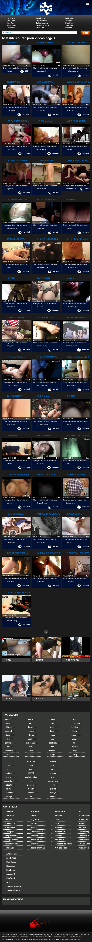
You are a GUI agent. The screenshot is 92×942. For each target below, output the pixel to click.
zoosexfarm (10, 781)
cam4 (54, 739)
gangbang (32, 743)
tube (76, 743)
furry (76, 755)
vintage (10, 797)
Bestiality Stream (36, 848)
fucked (54, 751)
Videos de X (58, 811)
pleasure (32, 785)
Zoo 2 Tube (9, 858)
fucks (32, 727)
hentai (38, 149)
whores (32, 735)
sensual (9, 464)
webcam (10, 719)
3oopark (68, 21)
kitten (32, 751)
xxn (17, 228)
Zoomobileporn (11, 890)
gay (10, 765)
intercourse (11, 228)
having (13, 110)
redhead (73, 385)
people (9, 503)
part (10, 723)
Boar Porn (69, 18)
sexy (32, 755)
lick (54, 765)
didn (72, 110)
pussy (76, 735)
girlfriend (10, 743)
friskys (54, 793)
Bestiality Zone (35, 840)
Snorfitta (69, 25)
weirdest (70, 149)
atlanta (10, 785)
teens (32, 747)
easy (8, 346)
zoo (75, 189)
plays (76, 751)
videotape (43, 385)
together (10, 189)
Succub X (9, 874)
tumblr (39, 189)
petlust (10, 773)
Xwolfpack (40, 18)
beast (8, 581)
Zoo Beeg (9, 870)
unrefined (69, 189)
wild (68, 385)
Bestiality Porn (42, 25)
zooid (68, 464)
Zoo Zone (11, 21)
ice (32, 797)
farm (54, 769)
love (54, 777)
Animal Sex (58, 828)
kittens (10, 727)
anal (32, 769)
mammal (54, 773)
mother (69, 71)
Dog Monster (41, 21)
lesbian (76, 727)
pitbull (54, 789)
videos (15, 385)
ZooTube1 (9, 878)
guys (10, 777)
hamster (10, 793)
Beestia (68, 28)
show (10, 789)
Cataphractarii (42, 23)
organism (73, 503)
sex (10, 769)
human (9, 267)
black (32, 719)
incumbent (40, 582)
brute (38, 71)
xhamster (10, 751)
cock (32, 739)
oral (10, 747)
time (10, 735)
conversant (11, 542)
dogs (54, 755)
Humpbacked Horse (62, 844)
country (74, 71)
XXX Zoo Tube (59, 848)
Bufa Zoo (40, 28)
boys (8, 424)
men (8, 110)
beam (14, 149)
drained (9, 71)
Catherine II (11, 28)
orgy (12, 581)
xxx (38, 110)
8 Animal (57, 815)
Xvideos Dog (10, 854)
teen (54, 727)
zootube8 (54, 743)
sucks (32, 731)
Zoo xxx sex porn (12, 886)
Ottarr (56, 819)
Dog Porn (69, 23)
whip (38, 542)
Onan (7, 882)
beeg (76, 731)
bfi (10, 739)
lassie (39, 346)
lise (32, 781)
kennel (54, 797)
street (13, 346)
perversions (54, 781)
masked (76, 747)
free (38, 267)
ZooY (55, 824)
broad (9, 149)
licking (76, 739)
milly (32, 765)
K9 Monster (11, 25)
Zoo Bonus (58, 840)
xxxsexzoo (76, 723)
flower (32, 789)
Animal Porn (58, 832)
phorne (9, 385)
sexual (43, 71)
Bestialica (9, 866)
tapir (67, 503)
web (54, 735)
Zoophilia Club (35, 832)
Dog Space (9, 862)
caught (9, 621)
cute (54, 723)
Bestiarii (57, 836)
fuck (54, 731)
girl (32, 723)
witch (68, 110)
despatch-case (42, 503)
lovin (54, 785)
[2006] (32, 773)
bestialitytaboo (32, 777)
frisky (76, 719)
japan (54, 719)
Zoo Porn (11, 18)
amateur (32, 793)
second (10, 731)
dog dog (45, 8)
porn (76, 267)
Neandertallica (35, 836)
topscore (32, 761)
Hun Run (10, 23)
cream (54, 761)
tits (54, 747)
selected (69, 346)
